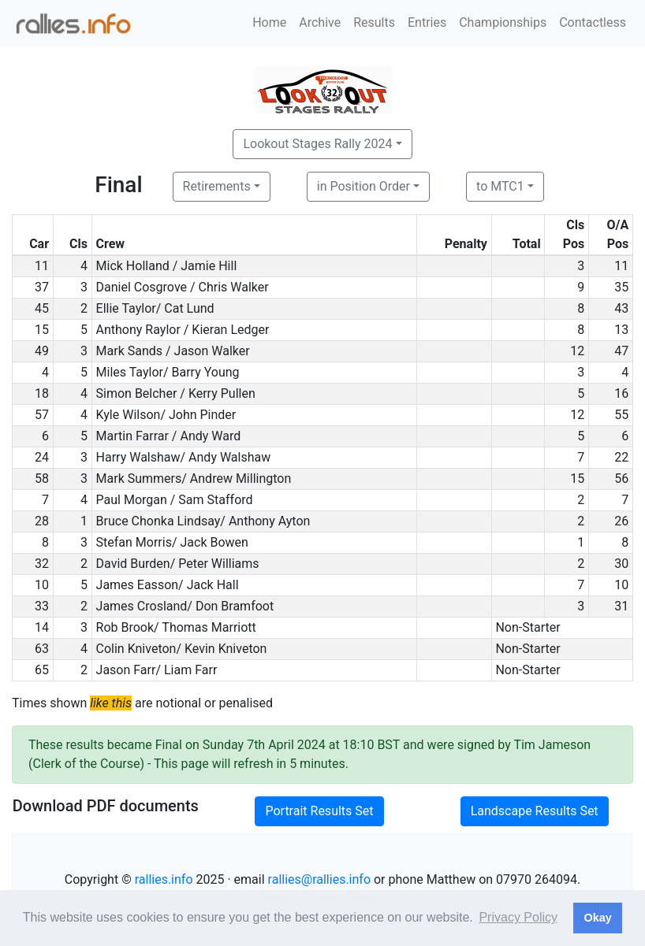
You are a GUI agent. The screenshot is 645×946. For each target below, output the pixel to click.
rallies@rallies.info (319, 879)
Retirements (217, 186)
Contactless (592, 22)
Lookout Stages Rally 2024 (317, 143)
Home (269, 22)
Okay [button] (597, 917)
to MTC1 (500, 186)
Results (374, 22)
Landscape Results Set (534, 810)
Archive (320, 22)
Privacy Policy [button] (518, 917)
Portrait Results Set (319, 810)
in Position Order (363, 186)
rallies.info (164, 879)
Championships (502, 22)
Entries (427, 22)
